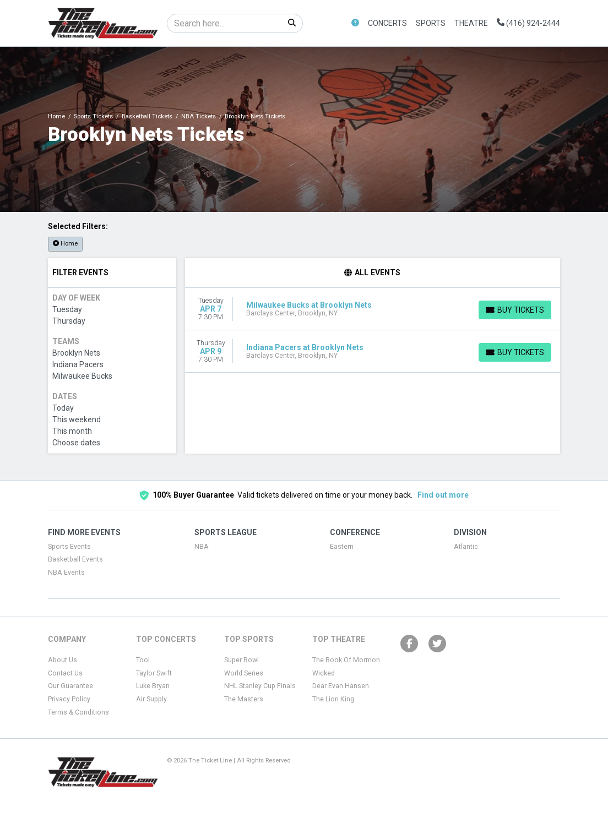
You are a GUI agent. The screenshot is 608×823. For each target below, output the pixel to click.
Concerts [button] (387, 23)
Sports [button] (431, 23)
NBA (201, 547)
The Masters (243, 699)
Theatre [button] (471, 23)
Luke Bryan (153, 686)
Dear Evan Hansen (340, 686)
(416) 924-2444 (528, 23)
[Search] (224, 23)
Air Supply (151, 699)
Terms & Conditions (78, 712)
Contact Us (65, 673)
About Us (62, 660)
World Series (243, 673)
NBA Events (66, 572)
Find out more (443, 494)
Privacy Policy (69, 699)
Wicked (323, 673)
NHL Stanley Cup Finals (260, 686)
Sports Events (69, 547)
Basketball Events (75, 559)
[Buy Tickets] (515, 310)
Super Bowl (241, 660)
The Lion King (333, 699)
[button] (355, 23)
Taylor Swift (154, 673)
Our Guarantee (70, 686)
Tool (143, 660)
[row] (373, 309)
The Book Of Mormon (346, 660)
